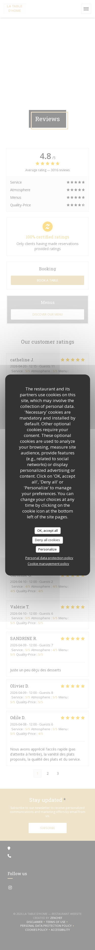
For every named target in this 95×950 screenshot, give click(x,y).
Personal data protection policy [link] (49, 558)
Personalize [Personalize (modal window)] (47, 549)
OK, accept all (47, 530)
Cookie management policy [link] (48, 563)
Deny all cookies (47, 540)
